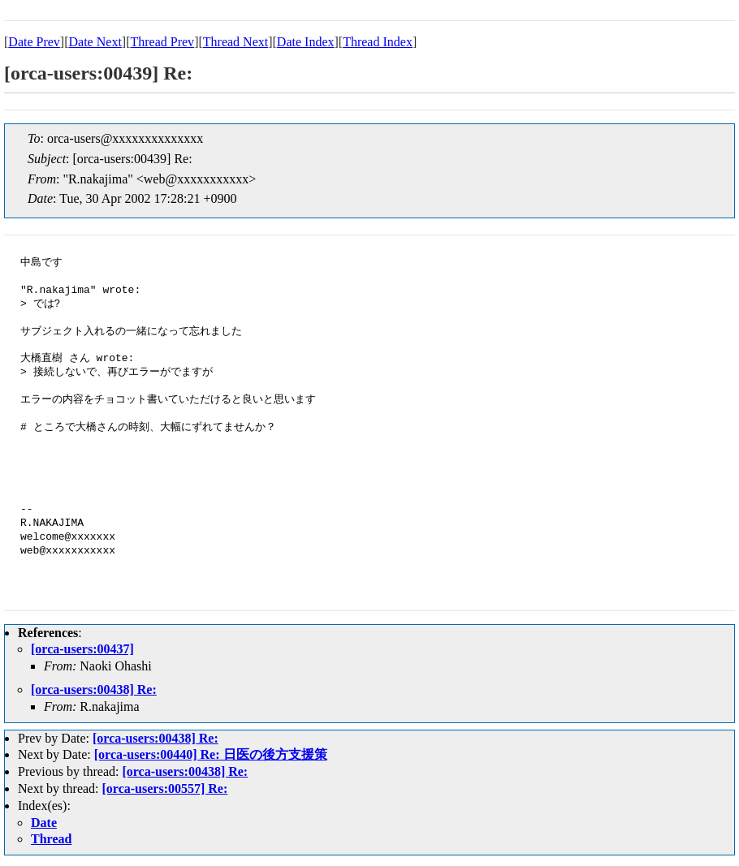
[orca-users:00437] (82, 649)
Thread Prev (162, 42)
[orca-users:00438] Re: (94, 689)
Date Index (306, 42)
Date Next (95, 42)
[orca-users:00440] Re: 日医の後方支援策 (210, 754)
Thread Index (378, 42)
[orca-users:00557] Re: (165, 788)
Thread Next (235, 42)
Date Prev (34, 42)
